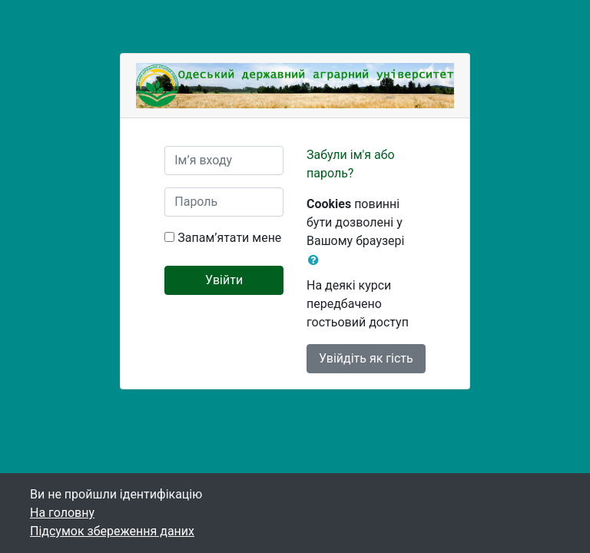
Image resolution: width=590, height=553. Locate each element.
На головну (62, 512)
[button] (316, 260)
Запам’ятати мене (229, 237)
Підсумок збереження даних (112, 531)
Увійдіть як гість (366, 358)
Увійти (224, 280)
